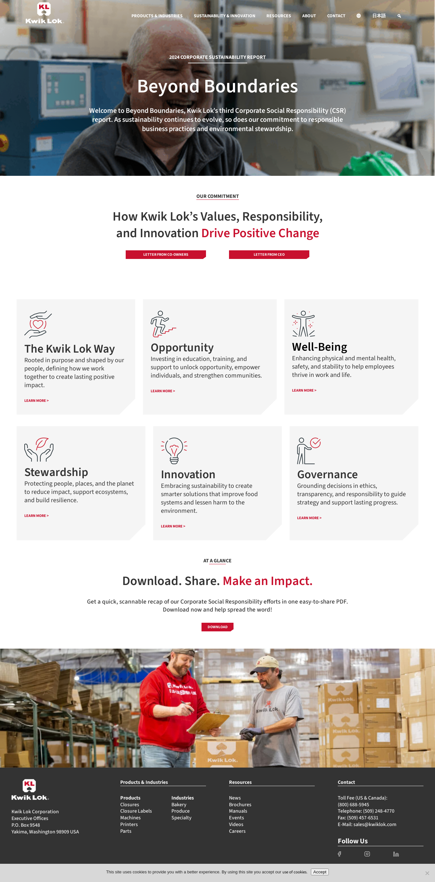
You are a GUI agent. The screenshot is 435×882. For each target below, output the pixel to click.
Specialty (181, 817)
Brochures (240, 804)
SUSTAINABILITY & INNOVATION (224, 16)
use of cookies (294, 872)
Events (236, 817)
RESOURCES (278, 16)
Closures (129, 804)
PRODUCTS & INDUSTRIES (157, 16)
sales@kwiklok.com (374, 824)
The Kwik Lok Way (69, 348)
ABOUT (309, 16)
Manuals (238, 811)
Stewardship (56, 472)
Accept (320, 872)
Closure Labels (136, 811)
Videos (236, 824)
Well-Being (319, 347)
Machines (130, 817)
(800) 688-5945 (353, 804)
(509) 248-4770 (378, 811)
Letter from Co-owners (165, 254)
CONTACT (336, 16)
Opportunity (182, 347)
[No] (427, 873)
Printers (129, 824)
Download (218, 627)
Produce (180, 811)
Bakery (178, 804)
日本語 (379, 16)
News (235, 797)
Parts (125, 831)
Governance (327, 474)
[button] (358, 16)
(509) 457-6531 (362, 817)
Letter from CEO (269, 254)
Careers (237, 831)
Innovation (188, 474)
